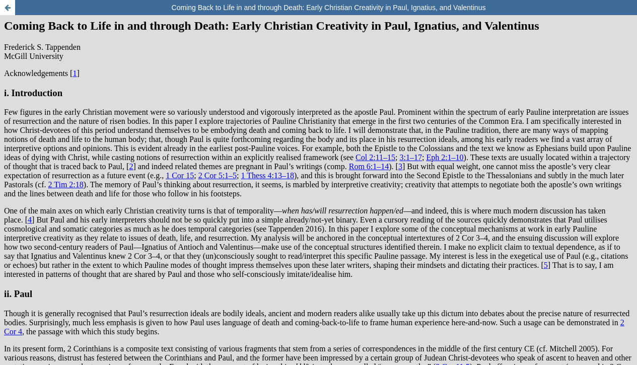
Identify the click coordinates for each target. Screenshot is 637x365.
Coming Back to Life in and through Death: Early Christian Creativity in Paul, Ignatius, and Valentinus (329, 8)
